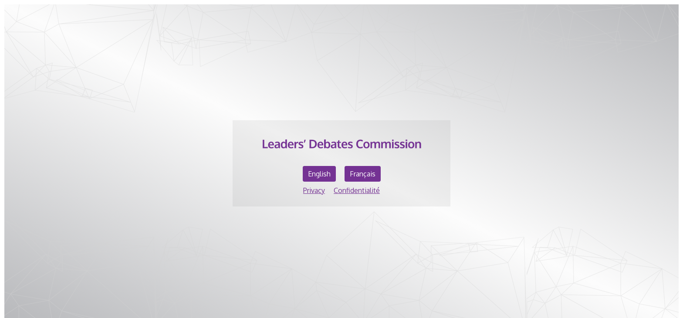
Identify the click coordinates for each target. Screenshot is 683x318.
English (319, 173)
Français (362, 173)
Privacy (314, 190)
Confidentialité (357, 190)
